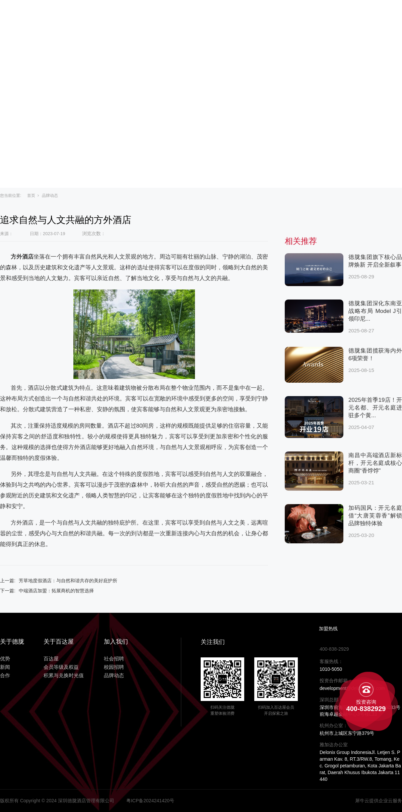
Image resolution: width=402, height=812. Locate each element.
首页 (31, 195)
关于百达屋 (167, 14)
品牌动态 (50, 195)
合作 (301, 14)
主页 (130, 14)
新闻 (275, 14)
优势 (249, 14)
